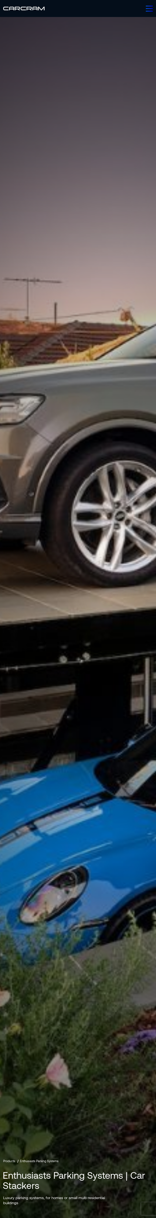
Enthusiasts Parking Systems (39, 1161)
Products (9, 1161)
